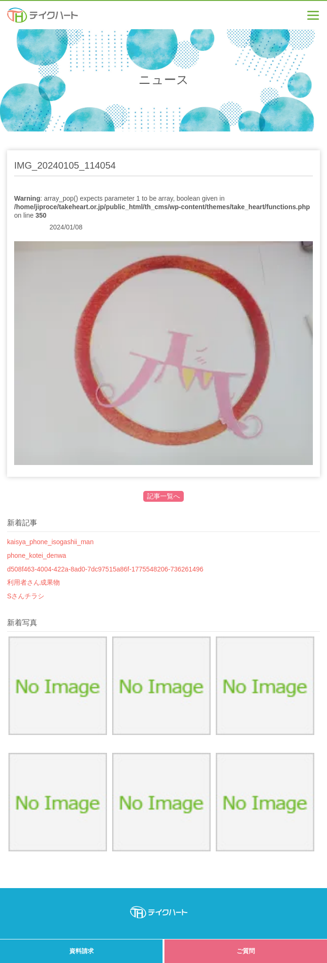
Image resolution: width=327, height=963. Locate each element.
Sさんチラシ (25, 596)
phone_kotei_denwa (36, 555)
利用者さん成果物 (33, 582)
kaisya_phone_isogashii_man (50, 542)
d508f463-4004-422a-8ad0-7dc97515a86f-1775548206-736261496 (105, 569)
